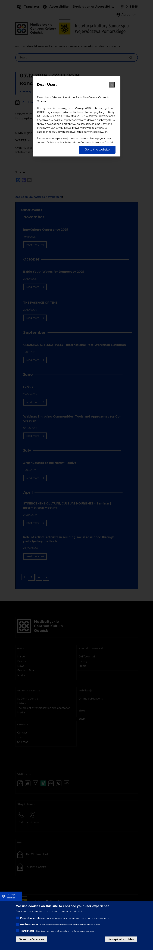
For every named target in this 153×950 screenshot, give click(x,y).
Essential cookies (32, 918)
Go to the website (97, 149)
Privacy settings (11, 896)
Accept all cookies (121, 939)
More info (78, 911)
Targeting (27, 930)
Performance (29, 924)
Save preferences (31, 939)
